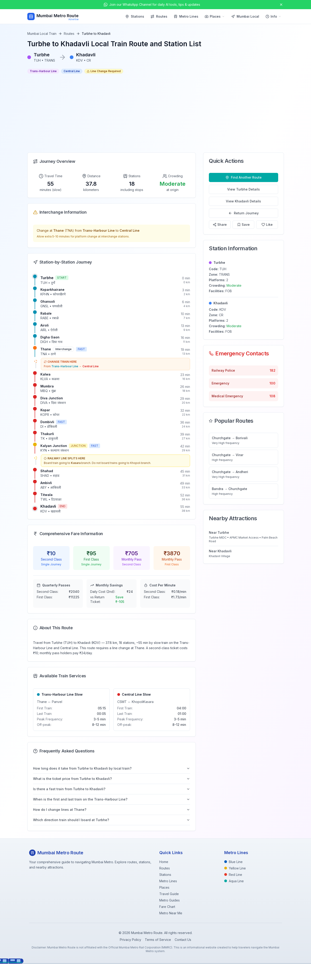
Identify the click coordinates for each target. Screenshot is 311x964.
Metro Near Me (170, 913)
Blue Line (233, 862)
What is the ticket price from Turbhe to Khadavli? (111, 779)
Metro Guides (169, 900)
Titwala (46, 495)
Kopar (45, 410)
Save (243, 224)
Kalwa (45, 374)
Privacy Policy (130, 940)
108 (272, 396)
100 (272, 383)
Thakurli (47, 434)
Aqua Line (234, 881)
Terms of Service (158, 940)
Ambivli (46, 483)
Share (220, 224)
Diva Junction (51, 398)
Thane (45, 349)
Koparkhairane (52, 289)
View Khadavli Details (243, 201)
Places (215, 16)
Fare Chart (167, 907)
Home (163, 862)
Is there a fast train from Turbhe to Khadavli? (111, 789)
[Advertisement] (155, 113)
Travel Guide (169, 894)
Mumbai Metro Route (57, 15)
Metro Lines (186, 16)
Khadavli (48, 506)
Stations (134, 16)
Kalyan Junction (53, 446)
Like (267, 224)
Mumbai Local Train (41, 33)
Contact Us (183, 940)
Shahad (46, 471)
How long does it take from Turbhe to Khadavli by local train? (111, 768)
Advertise (73, 19)
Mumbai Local (245, 16)
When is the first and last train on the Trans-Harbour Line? (111, 799)
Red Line (233, 875)
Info (273, 16)
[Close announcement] (281, 4)
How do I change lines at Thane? (111, 810)
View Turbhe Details (243, 189)
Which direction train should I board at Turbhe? (111, 820)
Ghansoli (47, 301)
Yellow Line (235, 868)
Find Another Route (243, 177)
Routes (159, 16)
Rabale (46, 313)
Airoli (44, 325)
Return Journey (243, 213)
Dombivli (47, 422)
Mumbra (47, 386)
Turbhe (46, 277)
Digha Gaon (49, 337)
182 (272, 370)
